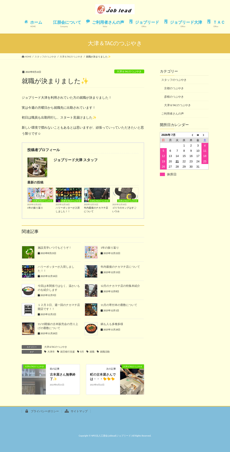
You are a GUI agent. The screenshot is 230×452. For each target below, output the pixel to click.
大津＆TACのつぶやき (129, 71)
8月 (82, 351)
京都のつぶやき (174, 88)
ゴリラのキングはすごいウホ (124, 209)
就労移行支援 (67, 351)
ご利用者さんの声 (172, 113)
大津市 (51, 351)
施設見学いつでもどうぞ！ (55, 247)
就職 (92, 351)
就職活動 (105, 351)
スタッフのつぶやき (174, 80)
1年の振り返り (35, 207)
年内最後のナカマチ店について (96, 209)
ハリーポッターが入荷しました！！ (68, 209)
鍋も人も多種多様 (112, 324)
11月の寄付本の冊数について (119, 305)
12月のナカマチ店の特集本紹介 (120, 286)
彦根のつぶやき (174, 96)
